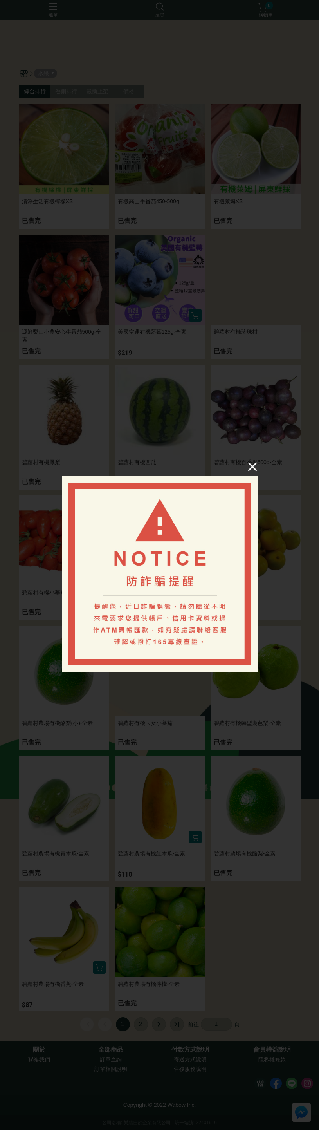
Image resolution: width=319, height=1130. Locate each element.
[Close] (252, 466)
